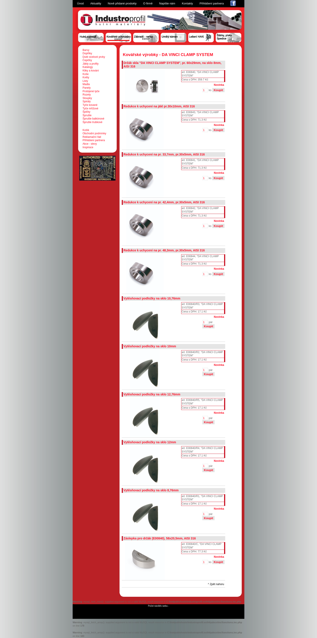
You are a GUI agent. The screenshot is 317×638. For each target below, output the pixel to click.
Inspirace (88, 147)
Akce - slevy (90, 143)
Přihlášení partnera (212, 3)
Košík (86, 130)
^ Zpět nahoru (216, 584)
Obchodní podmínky (94, 133)
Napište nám (167, 3)
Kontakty (187, 3)
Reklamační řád (92, 136)
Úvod (80, 3)
